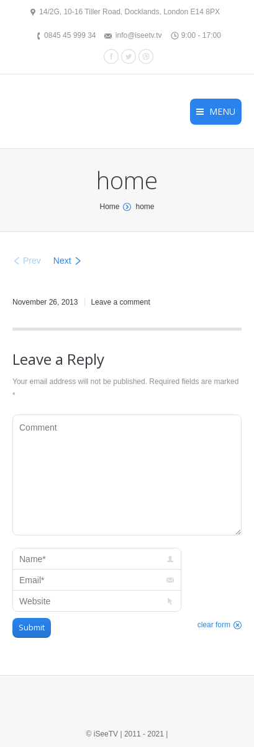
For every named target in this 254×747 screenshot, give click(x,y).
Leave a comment (120, 302)
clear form (213, 624)
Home (109, 206)
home (144, 206)
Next (62, 261)
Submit (32, 627)
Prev (32, 261)
